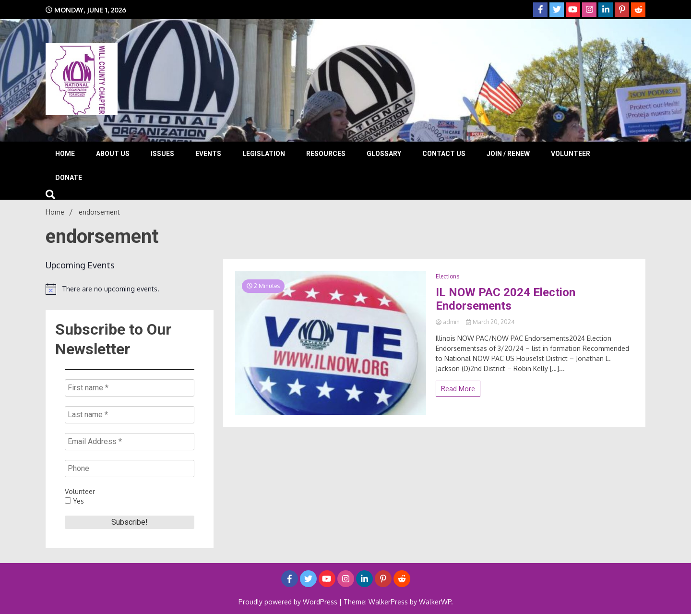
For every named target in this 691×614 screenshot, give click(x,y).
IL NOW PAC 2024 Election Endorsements (505, 299)
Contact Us (443, 153)
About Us (113, 153)
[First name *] (129, 388)
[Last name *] (129, 414)
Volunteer (570, 153)
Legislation (263, 153)
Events (208, 153)
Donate (68, 177)
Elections (447, 276)
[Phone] (129, 468)
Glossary (384, 153)
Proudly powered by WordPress (288, 602)
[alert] (130, 289)
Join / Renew (508, 153)
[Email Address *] (129, 441)
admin (448, 321)
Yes (74, 501)
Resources (326, 153)
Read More (458, 389)
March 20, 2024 (490, 321)
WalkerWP (435, 602)
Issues (162, 153)
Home (65, 153)
